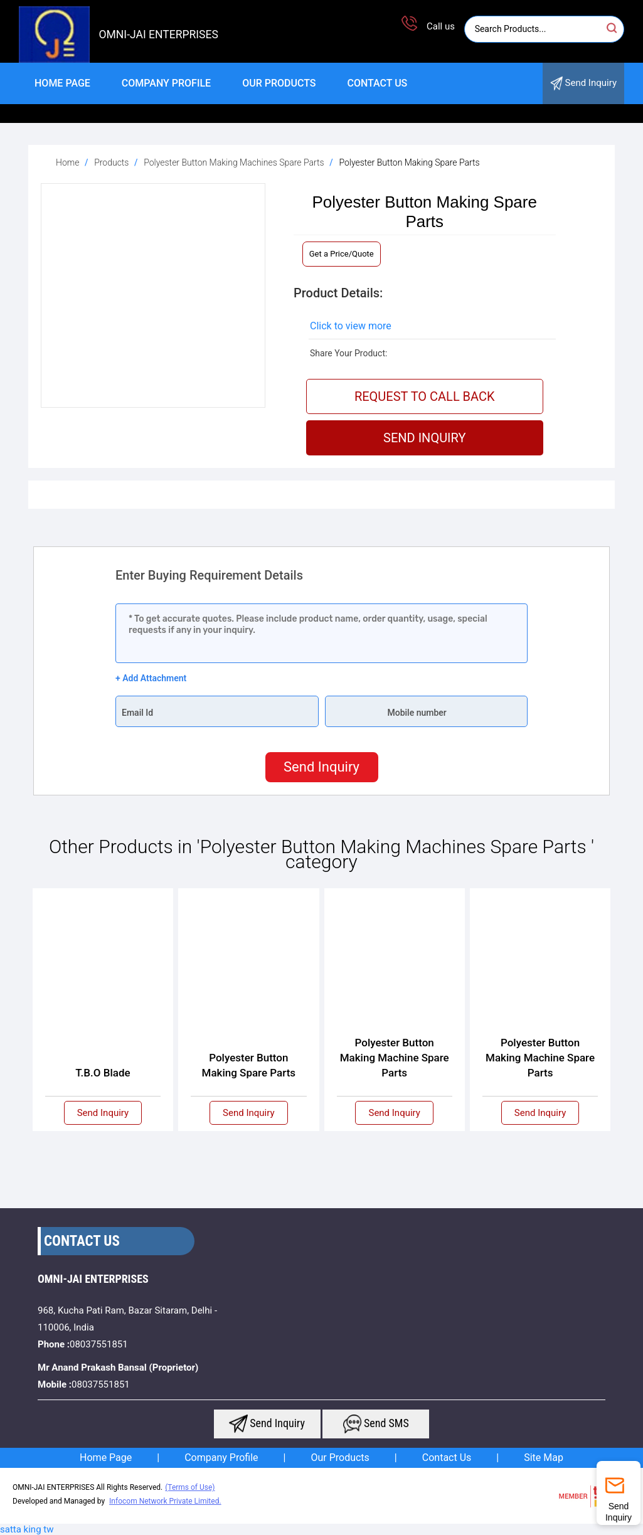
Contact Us (377, 83)
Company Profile (166, 83)
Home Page (62, 83)
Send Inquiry (583, 83)
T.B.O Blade (102, 1072)
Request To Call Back (424, 396)
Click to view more (350, 326)
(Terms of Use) (190, 1487)
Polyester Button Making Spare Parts (249, 1065)
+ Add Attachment (150, 678)
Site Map (543, 1457)
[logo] (54, 59)
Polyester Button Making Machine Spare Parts (394, 1057)
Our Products (279, 83)
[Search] (534, 29)
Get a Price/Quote (341, 253)
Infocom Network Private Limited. (165, 1501)
